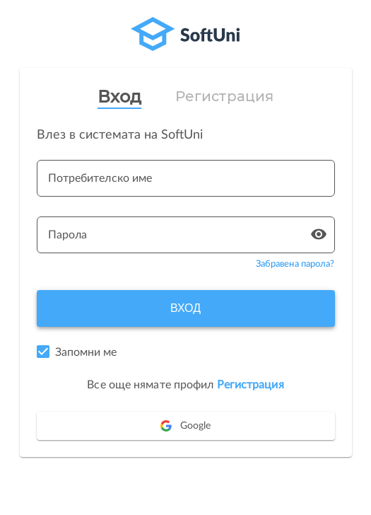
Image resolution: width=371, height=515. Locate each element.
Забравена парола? (295, 264)
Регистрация (224, 96)
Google (185, 426)
